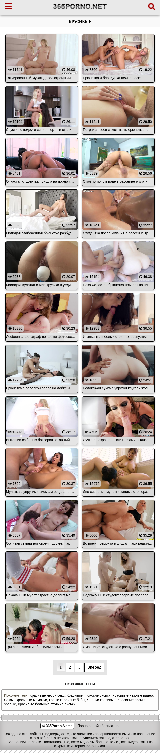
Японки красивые (101, 700)
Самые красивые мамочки (25, 700)
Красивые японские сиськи (88, 695)
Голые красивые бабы (67, 700)
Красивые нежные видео (132, 695)
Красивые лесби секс (47, 695)
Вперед (94, 667)
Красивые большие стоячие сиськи (46, 704)
